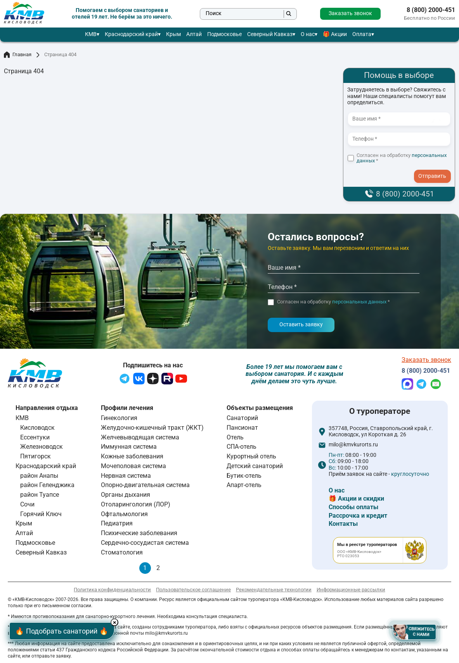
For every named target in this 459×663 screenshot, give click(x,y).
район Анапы (39, 475)
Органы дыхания (125, 494)
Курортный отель (251, 456)
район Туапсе (39, 494)
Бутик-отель (244, 475)
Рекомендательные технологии (274, 589)
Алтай (194, 34)
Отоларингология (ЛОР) (135, 504)
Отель (235, 437)
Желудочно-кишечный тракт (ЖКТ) (152, 427)
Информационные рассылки (351, 589)
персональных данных (359, 302)
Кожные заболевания (132, 456)
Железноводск (41, 446)
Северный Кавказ (270, 34)
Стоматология (122, 552)
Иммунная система (129, 446)
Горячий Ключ (41, 514)
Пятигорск (35, 456)
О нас (308, 34)
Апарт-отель (244, 485)
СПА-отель (241, 446)
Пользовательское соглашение (193, 589)
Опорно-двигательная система (145, 485)
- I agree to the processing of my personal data (435, 169)
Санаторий (242, 418)
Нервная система (126, 475)
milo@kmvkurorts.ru (353, 445)
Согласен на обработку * (402, 158)
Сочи (27, 504)
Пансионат (242, 427)
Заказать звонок (350, 13)
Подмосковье (224, 34)
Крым (173, 34)
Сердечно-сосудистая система (145, 542)
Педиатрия (117, 523)
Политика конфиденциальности (112, 589)
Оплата (361, 34)
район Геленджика (47, 485)
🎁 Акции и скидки (356, 498)
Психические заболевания (139, 533)
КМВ (91, 34)
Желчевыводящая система (140, 437)
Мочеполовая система (133, 466)
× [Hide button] (116, 622)
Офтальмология (124, 514)
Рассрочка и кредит (358, 515)
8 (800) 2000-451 (431, 10)
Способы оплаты (353, 507)
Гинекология (119, 418)
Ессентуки (35, 437)
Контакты (343, 523)
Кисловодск (37, 427)
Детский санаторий (255, 466)
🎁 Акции (335, 34)
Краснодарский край (131, 34)
